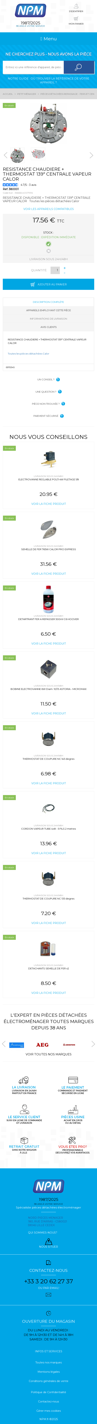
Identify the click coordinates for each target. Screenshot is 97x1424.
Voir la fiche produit (48, 504)
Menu (48, 38)
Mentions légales (49, 1371)
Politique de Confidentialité (48, 1392)
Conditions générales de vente (48, 1381)
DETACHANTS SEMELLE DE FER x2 (48, 968)
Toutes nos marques (48, 1362)
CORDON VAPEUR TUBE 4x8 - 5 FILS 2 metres (48, 828)
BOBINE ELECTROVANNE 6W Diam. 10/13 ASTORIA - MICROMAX (49, 688)
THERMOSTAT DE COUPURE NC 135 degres (48, 898)
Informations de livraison (48, 318)
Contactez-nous (48, 1401)
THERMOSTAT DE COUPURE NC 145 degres (48, 758)
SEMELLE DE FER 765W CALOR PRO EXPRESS (48, 549)
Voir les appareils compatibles (48, 209)
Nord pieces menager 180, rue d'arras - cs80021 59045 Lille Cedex (47, 1221)
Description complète (48, 301)
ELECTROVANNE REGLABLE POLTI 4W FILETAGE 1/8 (48, 479)
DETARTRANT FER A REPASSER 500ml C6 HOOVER (48, 619)
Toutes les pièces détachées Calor (28, 353)
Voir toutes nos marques (49, 1054)
